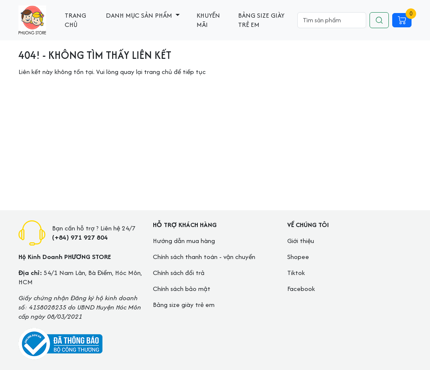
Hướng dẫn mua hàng (184, 241)
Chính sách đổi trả (179, 273)
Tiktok (296, 273)
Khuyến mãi (208, 20)
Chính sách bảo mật (181, 288)
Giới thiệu (300, 241)
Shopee (298, 257)
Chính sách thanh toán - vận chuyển (204, 257)
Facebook (301, 288)
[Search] (331, 20)
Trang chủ (75, 20)
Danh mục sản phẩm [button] (140, 15)
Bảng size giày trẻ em (261, 20)
